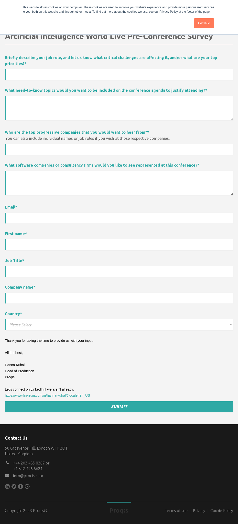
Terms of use (176, 510)
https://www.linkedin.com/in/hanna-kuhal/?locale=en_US (47, 395)
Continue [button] (204, 23)
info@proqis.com (28, 476)
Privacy (199, 510)
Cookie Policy (221, 510)
